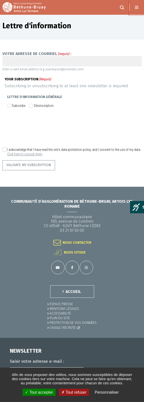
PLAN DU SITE (60, 318)
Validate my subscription (28, 165)
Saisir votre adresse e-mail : (37, 361)
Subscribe (18, 106)
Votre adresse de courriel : (36, 54)
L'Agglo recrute (63, 328)
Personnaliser (107, 392)
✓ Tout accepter (39, 392)
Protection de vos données (73, 323)
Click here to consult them (24, 154)
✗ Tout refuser (73, 392)
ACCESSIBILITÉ (60, 313)
